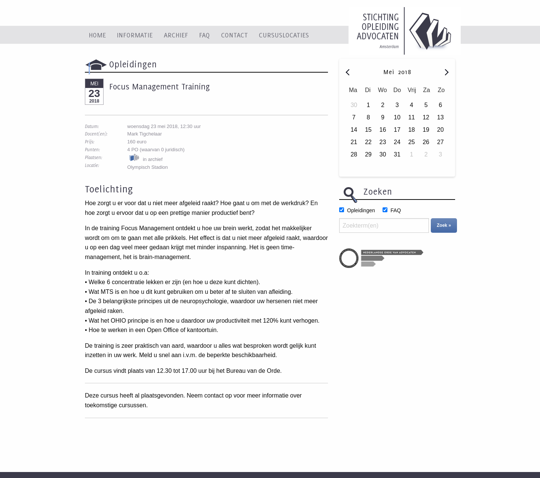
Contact (234, 35)
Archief (176, 35)
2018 (404, 72)
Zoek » (444, 225)
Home (97, 35)
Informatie (135, 35)
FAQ (204, 35)
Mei (389, 72)
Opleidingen (361, 210)
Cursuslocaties (284, 35)
